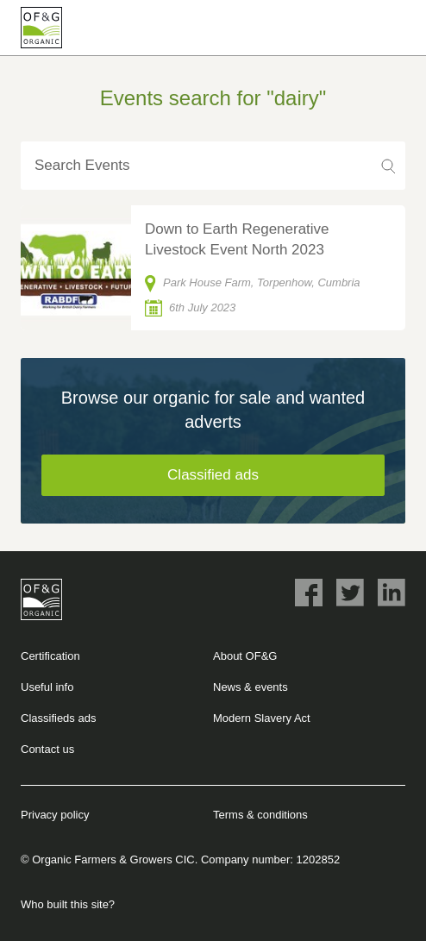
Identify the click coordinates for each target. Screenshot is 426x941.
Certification (50, 655)
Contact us (47, 749)
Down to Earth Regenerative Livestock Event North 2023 (237, 239)
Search (388, 165)
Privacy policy (55, 814)
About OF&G (245, 655)
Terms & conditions (260, 814)
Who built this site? (68, 904)
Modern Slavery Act (261, 718)
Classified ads (213, 475)
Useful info (47, 687)
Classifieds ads (58, 718)
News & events (250, 687)
